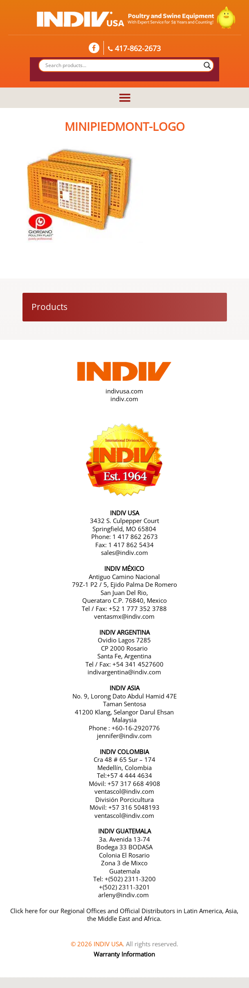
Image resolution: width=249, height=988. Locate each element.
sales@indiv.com (124, 552)
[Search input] (122, 65)
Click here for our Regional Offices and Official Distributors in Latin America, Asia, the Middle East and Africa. (124, 915)
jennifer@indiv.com (124, 736)
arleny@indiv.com (124, 895)
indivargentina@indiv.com (124, 672)
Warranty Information (124, 954)
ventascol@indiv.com (124, 791)
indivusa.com (124, 391)
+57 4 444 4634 (129, 775)
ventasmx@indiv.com (124, 616)
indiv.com (124, 399)
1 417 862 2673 (135, 536)
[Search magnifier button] (207, 65)
